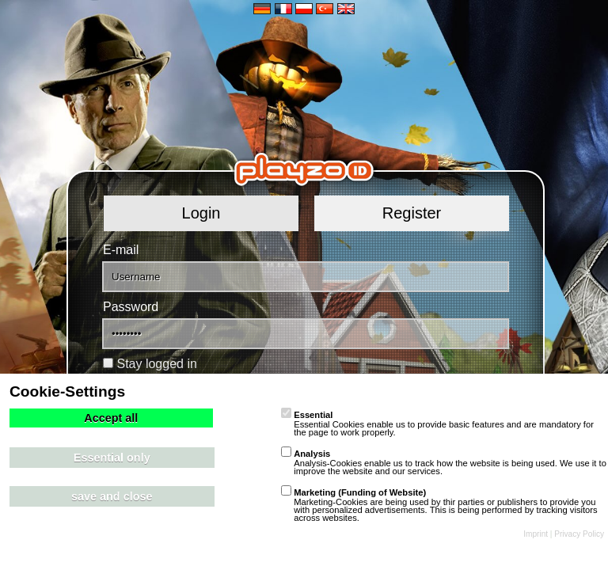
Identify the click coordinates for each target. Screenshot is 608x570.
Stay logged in (156, 363)
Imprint (535, 534)
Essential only (112, 457)
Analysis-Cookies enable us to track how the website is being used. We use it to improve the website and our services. (443, 462)
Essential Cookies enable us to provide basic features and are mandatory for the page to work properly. (437, 423)
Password (130, 307)
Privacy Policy (579, 534)
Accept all (111, 418)
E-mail (121, 249)
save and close (111, 496)
